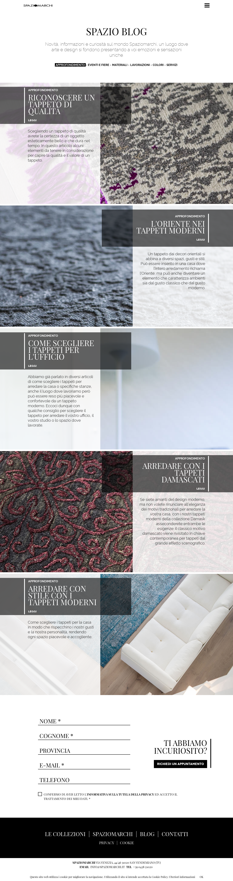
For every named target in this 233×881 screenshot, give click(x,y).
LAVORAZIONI (140, 64)
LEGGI (32, 120)
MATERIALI (119, 64)
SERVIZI (171, 64)
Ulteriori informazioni (182, 877)
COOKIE (127, 842)
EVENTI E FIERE (98, 64)
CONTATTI (177, 833)
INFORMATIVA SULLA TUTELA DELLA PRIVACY (122, 794)
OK (201, 877)
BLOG (148, 833)
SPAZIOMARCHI (112, 833)
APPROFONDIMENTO (70, 64)
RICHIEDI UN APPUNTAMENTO (179, 764)
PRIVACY (106, 842)
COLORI (158, 64)
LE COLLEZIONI (62, 833)
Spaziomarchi (37, 5)
